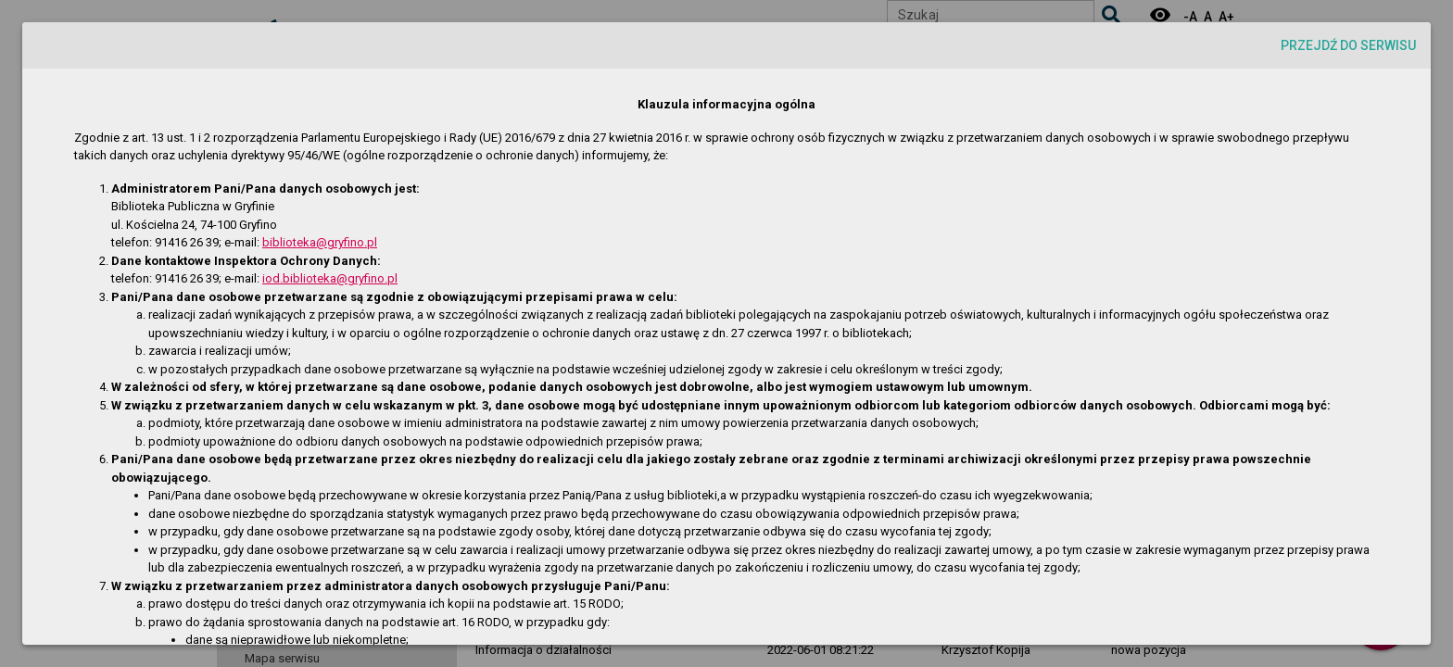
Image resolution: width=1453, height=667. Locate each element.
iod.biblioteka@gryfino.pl (330, 278)
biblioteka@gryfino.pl (319, 242)
